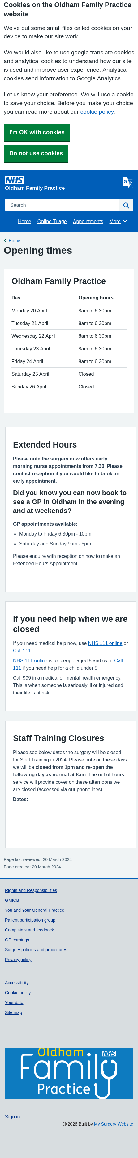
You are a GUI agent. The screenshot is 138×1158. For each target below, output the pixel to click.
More (119, 221)
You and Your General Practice (34, 910)
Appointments (88, 221)
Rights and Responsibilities (31, 890)
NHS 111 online (105, 643)
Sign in (12, 1116)
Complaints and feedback (29, 930)
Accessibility (16, 983)
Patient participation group (30, 920)
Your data (14, 1002)
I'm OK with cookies (37, 132)
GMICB (12, 900)
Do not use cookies (36, 153)
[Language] (128, 182)
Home (24, 221)
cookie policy (97, 112)
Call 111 (22, 650)
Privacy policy (18, 959)
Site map (13, 1012)
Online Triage (52, 221)
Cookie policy (18, 992)
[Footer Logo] (69, 1073)
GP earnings (17, 940)
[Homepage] (62, 183)
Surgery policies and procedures (36, 950)
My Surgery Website (113, 1124)
